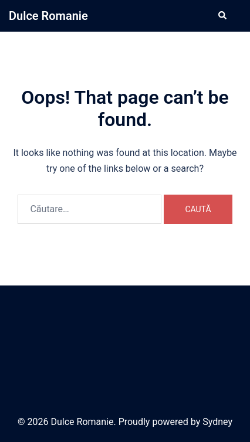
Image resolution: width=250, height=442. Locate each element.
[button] (222, 16)
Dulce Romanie (48, 16)
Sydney (217, 421)
